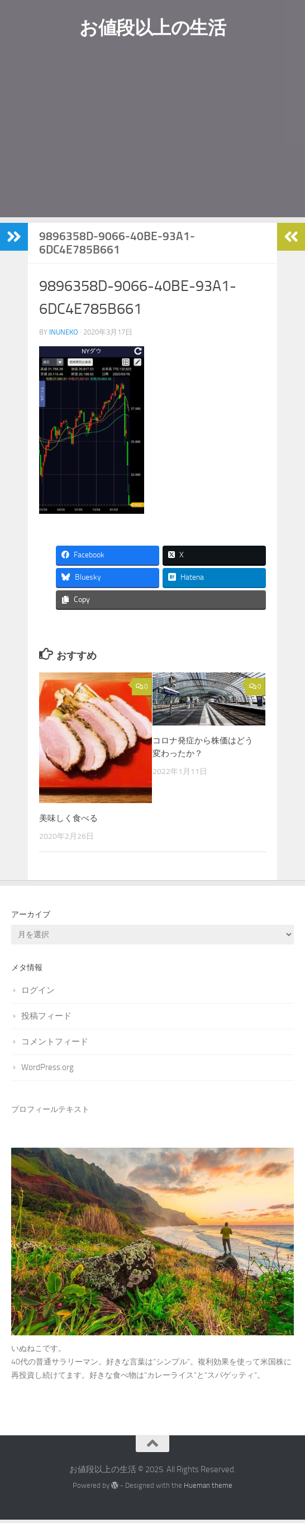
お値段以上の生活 (152, 28)
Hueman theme (208, 1488)
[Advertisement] (152, 141)
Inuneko (63, 334)
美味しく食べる (68, 821)
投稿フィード (46, 1019)
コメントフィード (54, 1044)
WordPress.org (47, 1070)
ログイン (38, 993)
